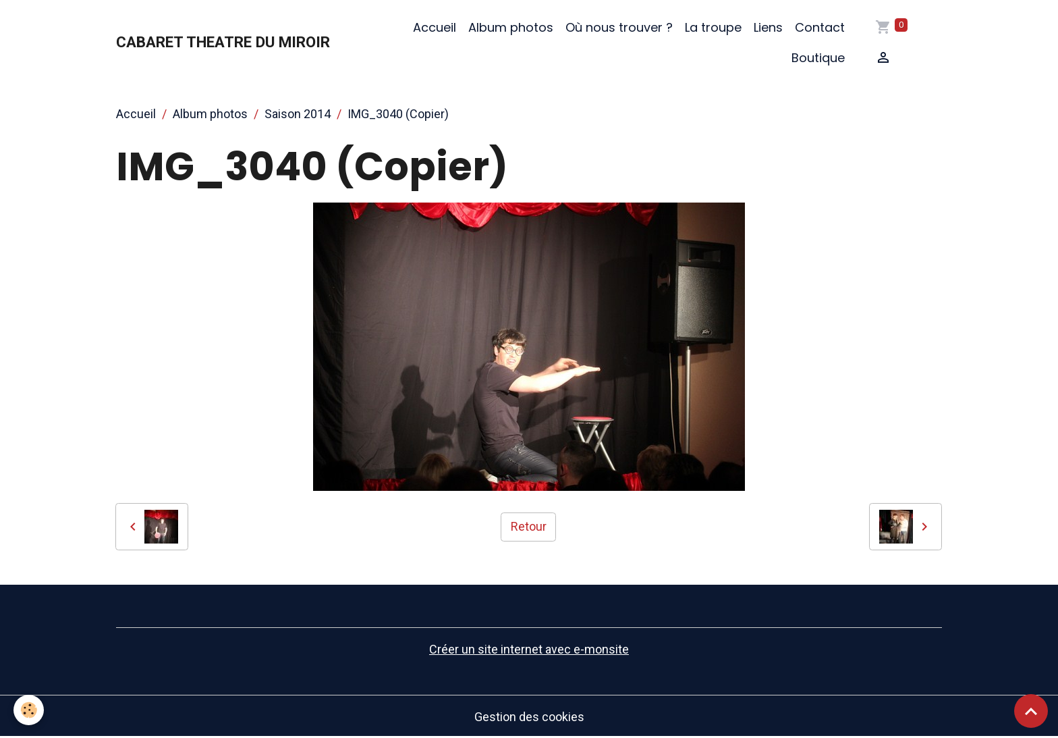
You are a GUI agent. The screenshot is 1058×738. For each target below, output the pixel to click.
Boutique (818, 57)
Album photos (510, 27)
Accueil (434, 27)
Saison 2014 (297, 114)
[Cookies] (28, 710)
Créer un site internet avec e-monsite (529, 649)
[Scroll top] (1031, 711)
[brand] (223, 42)
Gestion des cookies (529, 717)
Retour (529, 526)
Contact (820, 27)
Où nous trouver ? (619, 27)
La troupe (713, 27)
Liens (768, 27)
